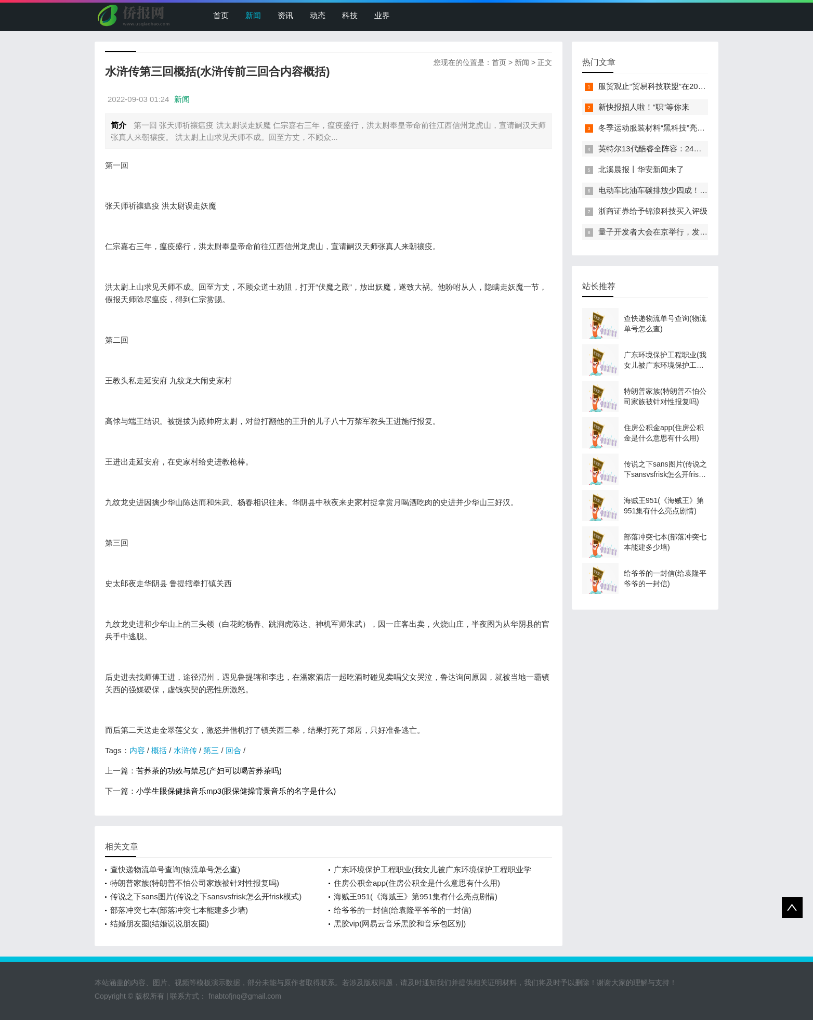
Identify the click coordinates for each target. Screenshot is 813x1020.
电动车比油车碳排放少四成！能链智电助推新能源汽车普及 (699, 190)
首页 (221, 15)
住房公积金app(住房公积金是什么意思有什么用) (417, 883)
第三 (211, 750)
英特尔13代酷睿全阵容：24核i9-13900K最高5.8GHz (688, 148)
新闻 (253, 15)
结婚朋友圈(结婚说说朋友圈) (159, 923)
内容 (137, 750)
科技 (350, 15)
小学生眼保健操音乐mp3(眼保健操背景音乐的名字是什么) (236, 790)
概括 (159, 750)
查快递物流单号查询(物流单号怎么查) (175, 869)
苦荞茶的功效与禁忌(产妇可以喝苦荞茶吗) (209, 770)
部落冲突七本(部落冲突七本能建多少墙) (179, 910)
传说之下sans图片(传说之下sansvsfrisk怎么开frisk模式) (205, 896)
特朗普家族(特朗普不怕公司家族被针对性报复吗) (194, 883)
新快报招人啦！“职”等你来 (643, 106)
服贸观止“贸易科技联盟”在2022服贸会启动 (671, 86)
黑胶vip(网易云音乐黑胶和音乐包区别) (400, 923)
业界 (382, 15)
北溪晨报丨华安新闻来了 (641, 169)
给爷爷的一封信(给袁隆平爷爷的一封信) (402, 910)
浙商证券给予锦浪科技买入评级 (652, 210)
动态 (317, 15)
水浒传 (185, 750)
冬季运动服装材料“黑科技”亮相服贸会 (663, 127)
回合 (233, 750)
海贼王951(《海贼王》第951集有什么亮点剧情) (415, 896)
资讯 (285, 15)
